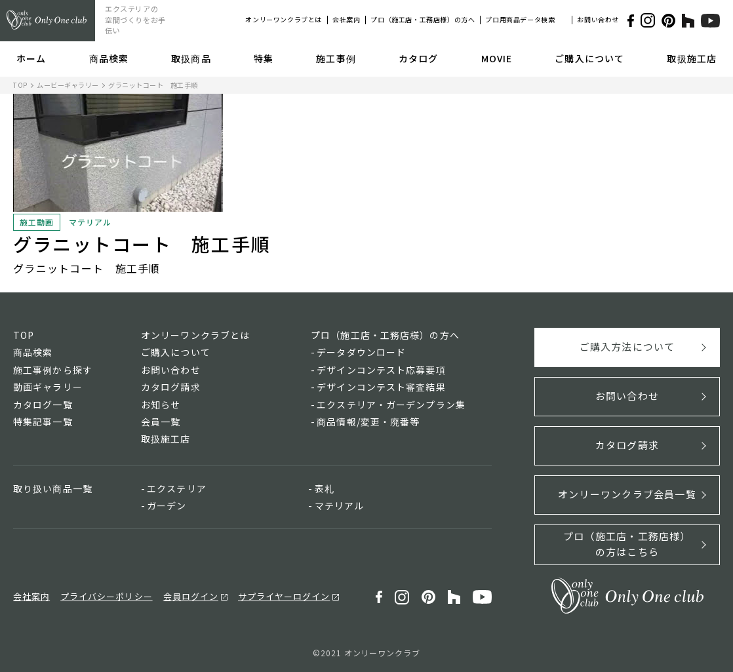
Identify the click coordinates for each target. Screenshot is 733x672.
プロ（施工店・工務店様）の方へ (422, 19)
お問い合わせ (598, 19)
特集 (263, 58)
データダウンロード (361, 352)
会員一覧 (160, 421)
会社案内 (346, 19)
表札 (324, 488)
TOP (20, 85)
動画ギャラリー (48, 386)
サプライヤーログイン (284, 596)
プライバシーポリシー (106, 596)
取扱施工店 (692, 58)
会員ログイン (190, 596)
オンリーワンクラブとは (283, 19)
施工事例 (335, 58)
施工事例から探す (52, 369)
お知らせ (160, 404)
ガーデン (166, 505)
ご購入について (589, 58)
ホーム (31, 58)
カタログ (418, 58)
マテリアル (340, 505)
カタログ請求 (171, 386)
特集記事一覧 (43, 421)
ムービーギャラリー (68, 85)
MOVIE (497, 58)
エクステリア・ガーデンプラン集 (391, 404)
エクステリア (177, 488)
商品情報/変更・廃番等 (368, 421)
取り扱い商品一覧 (52, 488)
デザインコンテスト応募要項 (381, 369)
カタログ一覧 (43, 404)
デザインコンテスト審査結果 (381, 386)
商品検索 (109, 58)
